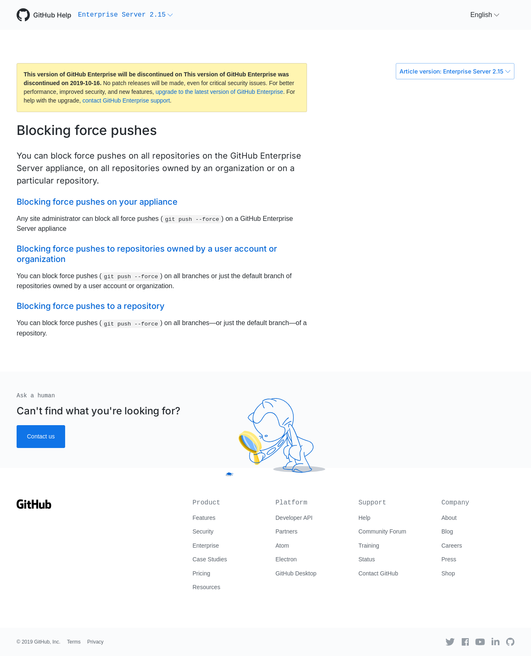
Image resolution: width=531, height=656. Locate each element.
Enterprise (205, 545)
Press (448, 559)
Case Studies (209, 559)
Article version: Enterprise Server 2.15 (455, 71)
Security (203, 531)
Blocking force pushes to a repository (91, 306)
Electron (286, 559)
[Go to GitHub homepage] (34, 507)
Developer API (294, 517)
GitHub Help (52, 15)
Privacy (95, 642)
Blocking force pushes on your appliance (97, 202)
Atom (282, 545)
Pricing (201, 573)
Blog (447, 531)
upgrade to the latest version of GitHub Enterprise (219, 91)
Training (368, 545)
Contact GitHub (378, 573)
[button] (125, 15)
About (449, 517)
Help (364, 517)
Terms (74, 642)
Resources (206, 587)
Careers (451, 545)
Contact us (41, 436)
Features (203, 517)
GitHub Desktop (296, 573)
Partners (286, 531)
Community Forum (382, 531)
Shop (448, 573)
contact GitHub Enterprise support (126, 100)
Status (366, 559)
